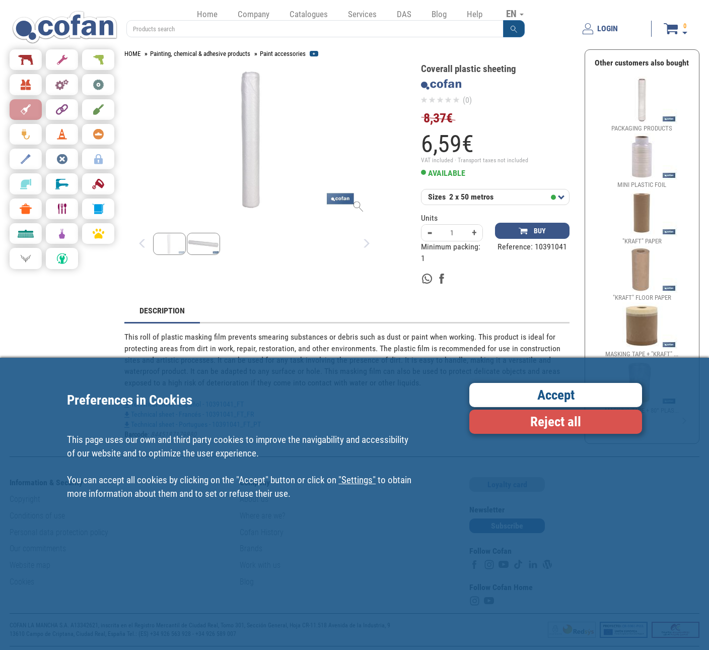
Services (362, 14)
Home (207, 14)
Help (474, 14)
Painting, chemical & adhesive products (200, 53)
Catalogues (309, 14)
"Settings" (357, 480)
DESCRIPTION (162, 310)
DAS (404, 14)
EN (515, 13)
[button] (514, 28)
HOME (132, 53)
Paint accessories (283, 53)
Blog (439, 14)
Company (253, 14)
